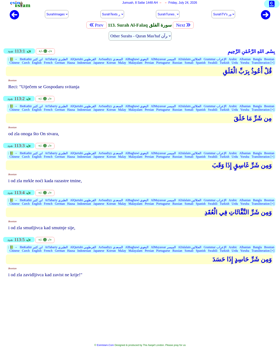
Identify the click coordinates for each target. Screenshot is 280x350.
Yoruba (244, 62)
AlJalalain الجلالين (189, 59)
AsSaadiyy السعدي (110, 59)
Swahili (212, 62)
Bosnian (269, 59)
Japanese (98, 62)
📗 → (14, 59)
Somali (189, 62)
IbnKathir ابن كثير (31, 59)
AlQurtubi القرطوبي (83, 59)
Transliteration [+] (263, 62)
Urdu (235, 62)
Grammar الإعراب (215, 59)
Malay (122, 62)
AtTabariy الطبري (56, 59)
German (60, 62)
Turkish (224, 62)
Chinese (15, 62)
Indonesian (84, 62)
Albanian (245, 59)
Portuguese (163, 62)
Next (183, 25)
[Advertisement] (140, 313)
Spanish (201, 62)
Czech (26, 62)
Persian (149, 62)
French (48, 62)
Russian (177, 62)
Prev (96, 25)
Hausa (71, 62)
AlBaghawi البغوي (137, 59)
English (37, 62)
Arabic (233, 59)
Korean (111, 62)
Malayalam (135, 62)
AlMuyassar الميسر (163, 59)
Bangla (257, 59)
